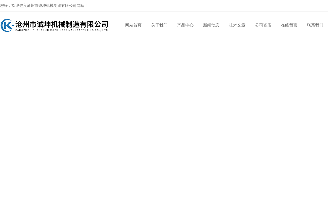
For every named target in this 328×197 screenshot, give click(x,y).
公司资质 (263, 25)
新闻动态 (211, 25)
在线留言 (289, 25)
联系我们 (315, 25)
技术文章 (237, 25)
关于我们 (159, 25)
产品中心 (185, 25)
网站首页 (133, 25)
